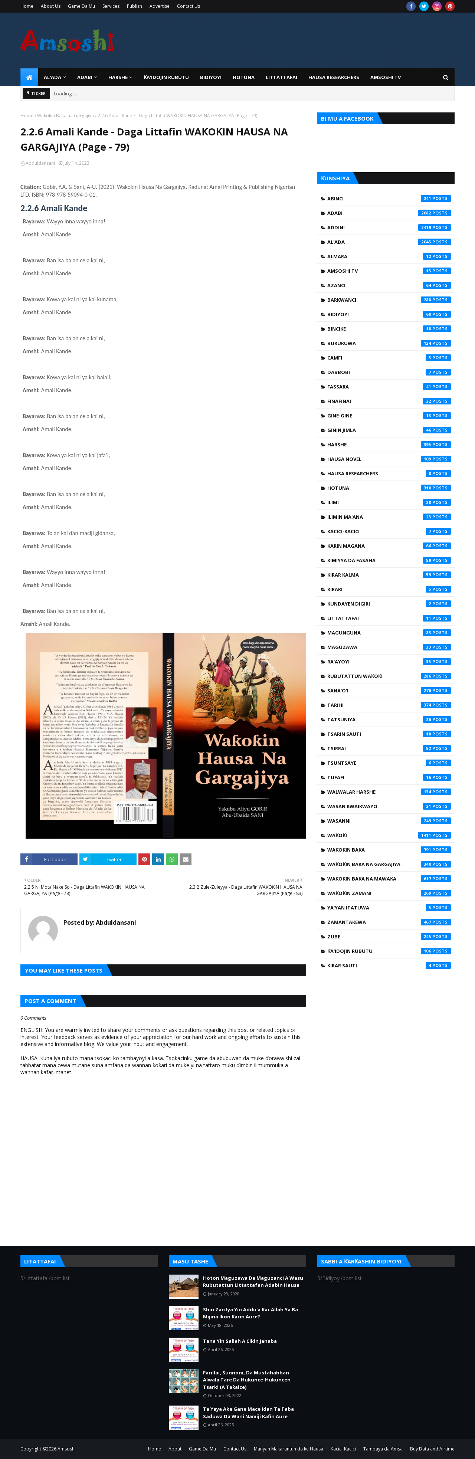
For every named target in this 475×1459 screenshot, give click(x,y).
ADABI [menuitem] (84, 77)
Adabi (389, 213)
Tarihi (389, 705)
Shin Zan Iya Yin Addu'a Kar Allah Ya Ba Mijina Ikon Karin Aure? (250, 1313)
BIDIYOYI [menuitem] (211, 77)
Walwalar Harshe (389, 791)
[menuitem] (29, 77)
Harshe (389, 444)
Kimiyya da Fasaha (389, 560)
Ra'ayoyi (389, 661)
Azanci (389, 285)
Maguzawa (389, 647)
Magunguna (389, 632)
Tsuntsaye (389, 763)
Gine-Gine (389, 415)
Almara (389, 256)
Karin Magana (389, 545)
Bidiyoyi (389, 314)
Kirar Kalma (389, 574)
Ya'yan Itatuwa (389, 907)
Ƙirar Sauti (389, 965)
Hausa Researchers (389, 473)
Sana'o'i (389, 690)
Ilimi (389, 502)
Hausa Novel (389, 459)
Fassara (389, 386)
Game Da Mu (81, 6)
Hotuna (389, 488)
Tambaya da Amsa (383, 1449)
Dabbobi (389, 372)
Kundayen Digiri (389, 603)
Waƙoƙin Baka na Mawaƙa (389, 878)
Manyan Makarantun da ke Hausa (288, 1449)
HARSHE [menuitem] (118, 77)
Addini (389, 227)
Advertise (160, 6)
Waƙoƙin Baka (389, 849)
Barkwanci (389, 299)
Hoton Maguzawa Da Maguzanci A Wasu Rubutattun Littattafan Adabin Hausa (253, 1282)
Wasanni (389, 820)
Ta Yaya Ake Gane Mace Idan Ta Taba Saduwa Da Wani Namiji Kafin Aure (248, 1413)
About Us (50, 6)
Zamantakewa (389, 922)
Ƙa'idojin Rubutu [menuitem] (166, 77)
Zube (389, 936)
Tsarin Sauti (389, 734)
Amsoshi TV (389, 271)
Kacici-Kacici (389, 531)
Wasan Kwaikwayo (389, 806)
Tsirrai (389, 748)
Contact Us (188, 6)
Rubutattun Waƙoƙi (389, 676)
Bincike (389, 328)
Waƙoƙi (389, 835)
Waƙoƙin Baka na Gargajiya (65, 115)
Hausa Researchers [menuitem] (333, 77)
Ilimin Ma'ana (389, 517)
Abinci (389, 198)
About (174, 1449)
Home (26, 6)
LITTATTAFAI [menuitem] (281, 77)
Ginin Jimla (389, 430)
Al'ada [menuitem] (52, 77)
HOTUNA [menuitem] (244, 77)
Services (110, 6)
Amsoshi (67, 1449)
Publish (134, 6)
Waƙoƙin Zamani (389, 893)
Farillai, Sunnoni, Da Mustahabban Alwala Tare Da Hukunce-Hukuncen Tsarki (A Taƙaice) (247, 1379)
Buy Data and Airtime (432, 1449)
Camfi (389, 357)
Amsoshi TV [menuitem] (385, 77)
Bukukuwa (389, 343)
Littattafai (389, 618)
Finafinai (389, 401)
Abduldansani (40, 163)
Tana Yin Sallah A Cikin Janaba (240, 1341)
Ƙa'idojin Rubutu (389, 951)
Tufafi (389, 777)
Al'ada (389, 242)
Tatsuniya (389, 719)
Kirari (389, 589)
